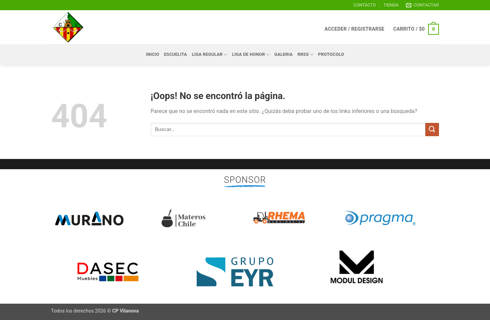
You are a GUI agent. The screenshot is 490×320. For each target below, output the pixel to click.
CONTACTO (365, 4)
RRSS (305, 54)
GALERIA (283, 54)
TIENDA (390, 4)
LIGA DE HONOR (251, 54)
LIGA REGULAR (209, 54)
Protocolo (331, 54)
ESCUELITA (175, 54)
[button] (355, 29)
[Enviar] (432, 129)
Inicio (152, 54)
